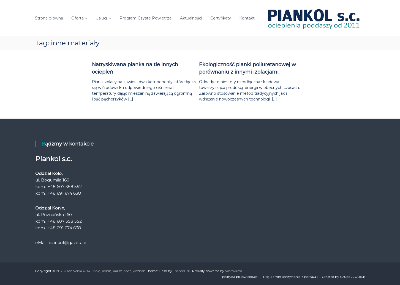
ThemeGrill (182, 271)
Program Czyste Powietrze (145, 18)
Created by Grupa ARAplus (343, 277)
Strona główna (49, 18)
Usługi (102, 18)
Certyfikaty (220, 18)
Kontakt (247, 18)
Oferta (77, 18)
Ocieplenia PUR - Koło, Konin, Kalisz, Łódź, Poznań (105, 271)
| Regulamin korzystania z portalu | (290, 277)
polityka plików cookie (239, 277)
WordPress (233, 271)
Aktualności (191, 18)
